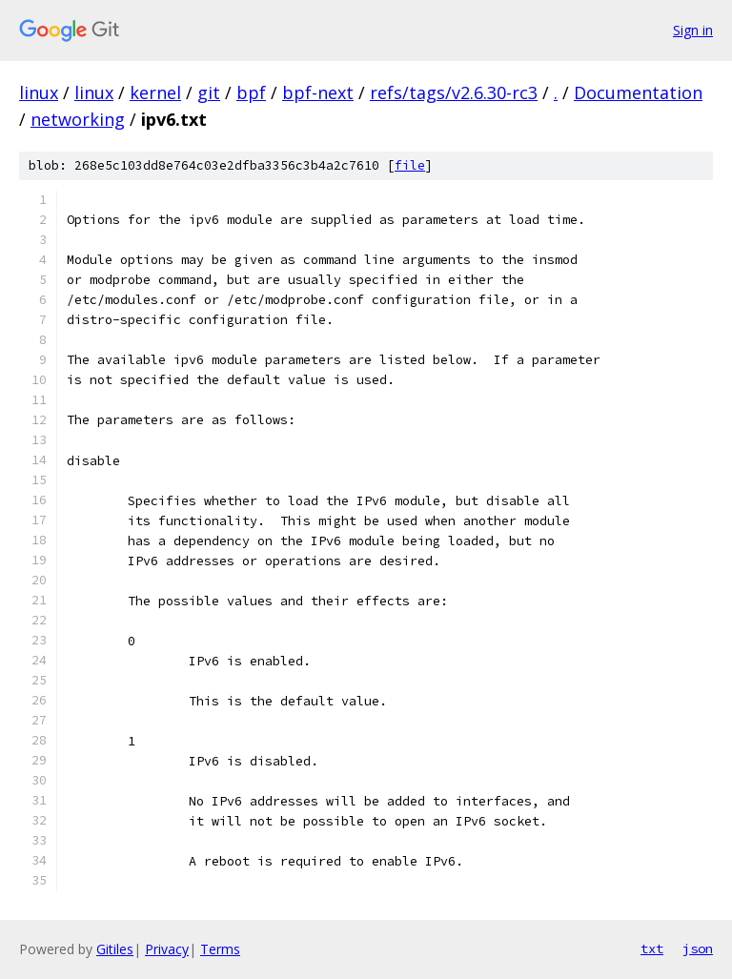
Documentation (638, 92)
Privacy (167, 949)
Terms (220, 949)
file (410, 165)
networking (77, 119)
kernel (155, 92)
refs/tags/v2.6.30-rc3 (454, 92)
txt (651, 948)
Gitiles (114, 949)
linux (38, 92)
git (208, 92)
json (697, 948)
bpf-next (318, 92)
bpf (251, 92)
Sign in (693, 30)
